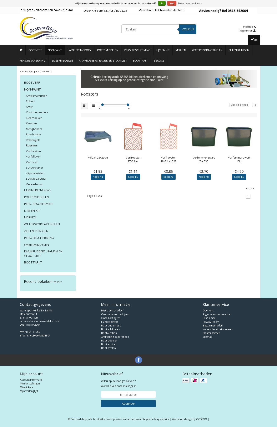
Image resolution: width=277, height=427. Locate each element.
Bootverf (35, 50)
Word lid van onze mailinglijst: (118, 383)
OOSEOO (201, 419)
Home (23, 71)
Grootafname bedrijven (115, 314)
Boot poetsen (109, 340)
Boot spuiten (108, 344)
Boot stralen (108, 348)
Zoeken (188, 29)
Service (159, 60)
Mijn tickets (26, 387)
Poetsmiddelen (107, 50)
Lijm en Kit (163, 50)
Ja (161, 3)
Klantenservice (211, 333)
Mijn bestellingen (30, 383)
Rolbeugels (33, 140)
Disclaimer (209, 318)
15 (254, 104)
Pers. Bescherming (137, 50)
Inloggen (249, 26)
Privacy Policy (211, 322)
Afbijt (29, 107)
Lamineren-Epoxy (79, 50)
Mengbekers (34, 129)
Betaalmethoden (213, 325)
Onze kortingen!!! (111, 318)
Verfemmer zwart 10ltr (239, 159)
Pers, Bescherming (33, 60)
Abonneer (128, 404)
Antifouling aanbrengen (115, 337)
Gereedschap (34, 184)
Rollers (30, 101)
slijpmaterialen (35, 173)
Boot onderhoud (111, 325)
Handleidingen (110, 322)
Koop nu (98, 177)
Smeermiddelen (62, 60)
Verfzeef (31, 162)
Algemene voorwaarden (217, 314)
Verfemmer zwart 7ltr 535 (204, 159)
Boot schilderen (110, 329)
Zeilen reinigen (238, 50)
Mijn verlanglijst (29, 391)
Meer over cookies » (190, 3)
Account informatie (31, 380)
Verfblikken (33, 156)
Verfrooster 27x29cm (133, 159)
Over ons (208, 310)
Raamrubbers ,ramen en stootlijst (103, 60)
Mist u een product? (112, 310)
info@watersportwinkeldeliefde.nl (40, 321)
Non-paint (55, 50)
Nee (172, 3)
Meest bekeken (239, 104)
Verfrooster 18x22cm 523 (168, 159)
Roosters (47, 71)
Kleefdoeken (34, 118)
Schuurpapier (34, 167)
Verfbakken (33, 151)
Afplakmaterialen (36, 96)
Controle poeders (37, 112)
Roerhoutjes (34, 134)
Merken (181, 50)
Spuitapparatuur (36, 178)
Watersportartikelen (207, 50)
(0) (254, 40)
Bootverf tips (109, 333)
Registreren (248, 30)
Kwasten (31, 123)
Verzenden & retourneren (218, 329)
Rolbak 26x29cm (98, 157)
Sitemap (207, 337)
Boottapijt (140, 60)
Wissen (58, 281)
